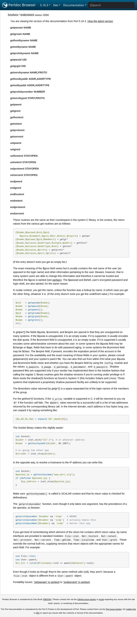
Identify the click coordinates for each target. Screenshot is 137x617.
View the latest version (100, 21)
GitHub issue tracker (86, 599)
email (101, 599)
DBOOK (47, 599)
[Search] (111, 5)
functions (13, 14)
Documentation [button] (73, 5)
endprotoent (27, 14)
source (38, 15)
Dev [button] (55, 5)
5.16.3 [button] (44, 5)
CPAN (45, 15)
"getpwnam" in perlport (47, 582)
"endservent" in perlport (76, 582)
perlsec (57, 279)
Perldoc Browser (19, 5)
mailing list (131, 609)
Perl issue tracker (113, 609)
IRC (38, 613)
